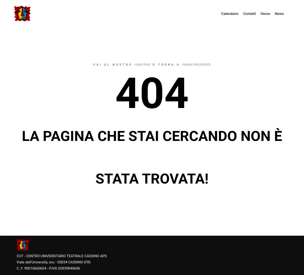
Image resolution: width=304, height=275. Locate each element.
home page (143, 64)
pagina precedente (196, 64)
